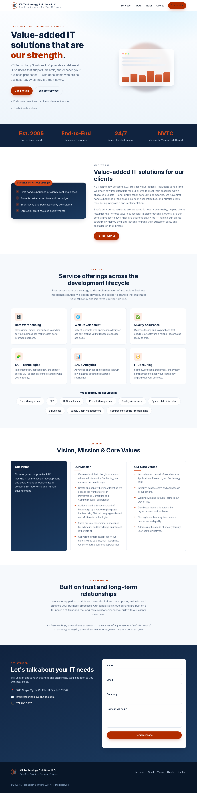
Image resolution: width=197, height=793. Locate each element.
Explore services (49, 90)
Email (110, 682)
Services (126, 5)
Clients (160, 5)
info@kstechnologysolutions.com (35, 696)
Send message (144, 737)
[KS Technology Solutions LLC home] (36, 5)
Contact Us (177, 5)
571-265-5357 (24, 703)
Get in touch (22, 90)
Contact (182, 772)
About (138, 5)
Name (110, 667)
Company (112, 696)
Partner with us (106, 238)
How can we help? (117, 711)
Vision (149, 5)
